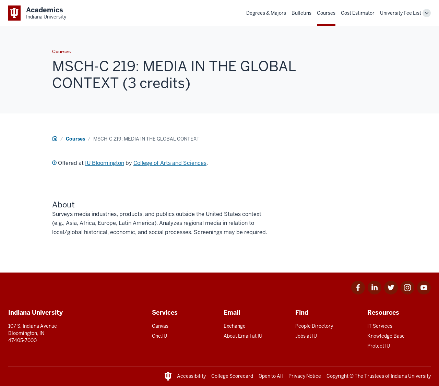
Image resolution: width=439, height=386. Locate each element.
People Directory (314, 326)
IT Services (379, 326)
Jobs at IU (306, 336)
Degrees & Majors (266, 13)
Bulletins (301, 13)
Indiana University (411, 376)
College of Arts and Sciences (169, 163)
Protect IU (378, 346)
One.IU (159, 336)
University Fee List (400, 13)
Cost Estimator (358, 13)
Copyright (337, 376)
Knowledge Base (386, 336)
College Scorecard (232, 376)
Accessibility (191, 376)
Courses (326, 13)
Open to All (271, 376)
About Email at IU (243, 336)
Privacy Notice (304, 376)
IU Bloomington (104, 163)
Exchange (235, 326)
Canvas (160, 326)
